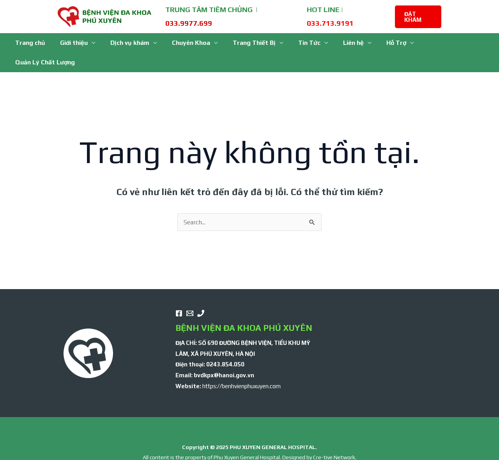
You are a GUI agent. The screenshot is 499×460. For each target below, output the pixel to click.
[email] (189, 293)
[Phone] (200, 293)
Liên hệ (346, 42)
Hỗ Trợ (387, 42)
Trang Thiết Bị (251, 42)
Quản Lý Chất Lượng (447, 42)
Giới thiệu (78, 42)
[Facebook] (178, 293)
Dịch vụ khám (132, 42)
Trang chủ (37, 42)
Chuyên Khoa (191, 42)
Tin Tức (305, 42)
